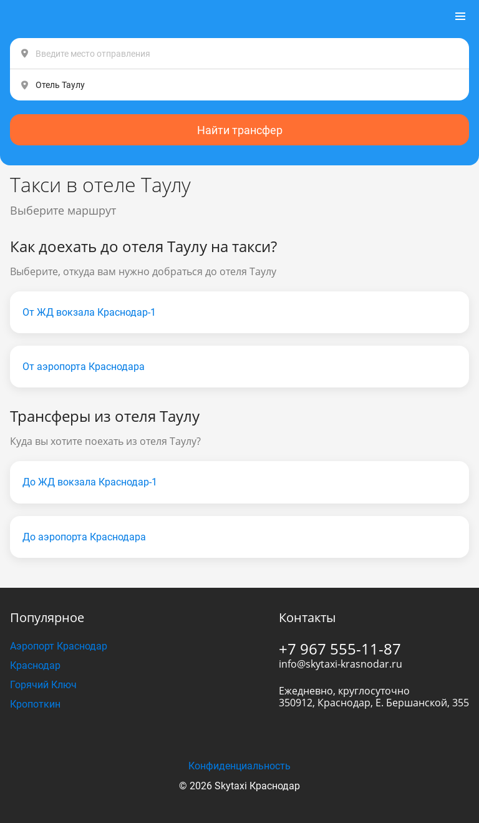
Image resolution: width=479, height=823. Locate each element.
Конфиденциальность (239, 766)
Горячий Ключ (43, 685)
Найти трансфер (240, 130)
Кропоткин (35, 704)
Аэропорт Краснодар (58, 646)
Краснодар (35, 665)
